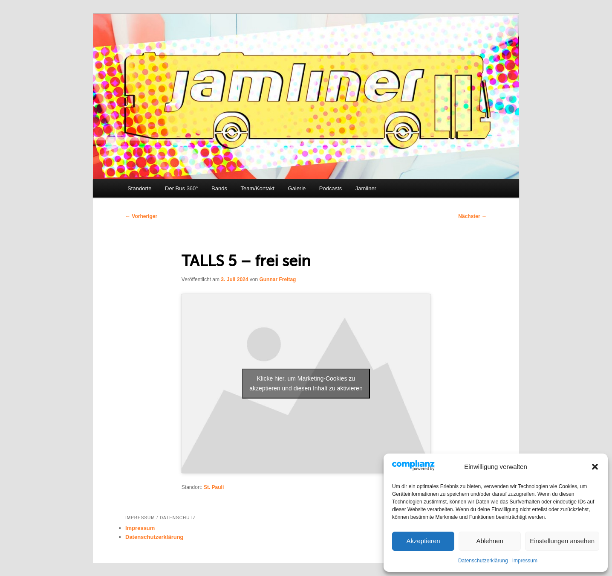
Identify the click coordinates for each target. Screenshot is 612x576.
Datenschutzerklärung (483, 561)
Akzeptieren (423, 540)
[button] (595, 467)
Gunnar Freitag (277, 279)
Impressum (524, 561)
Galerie (297, 188)
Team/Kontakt (257, 188)
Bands (219, 188)
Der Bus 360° (181, 188)
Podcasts (330, 188)
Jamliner (365, 188)
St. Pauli (214, 487)
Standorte (139, 188)
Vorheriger (141, 216)
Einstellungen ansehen (562, 540)
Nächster (472, 216)
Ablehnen (489, 540)
